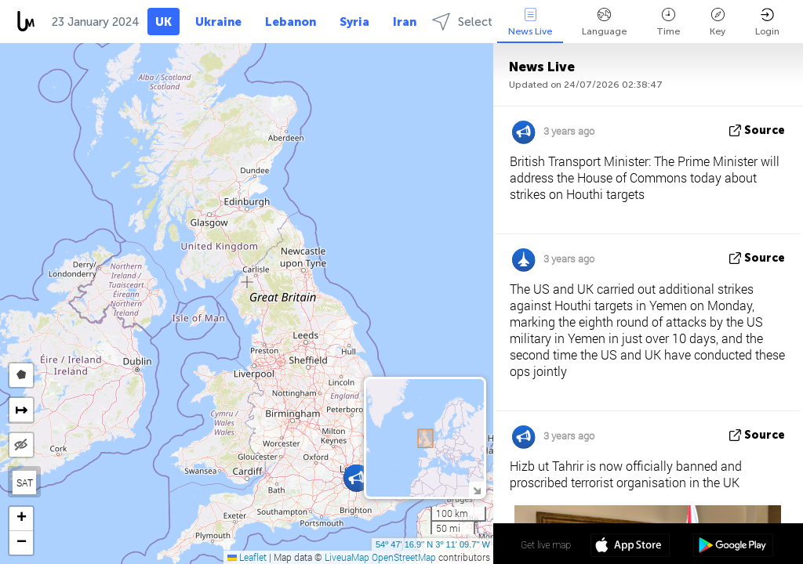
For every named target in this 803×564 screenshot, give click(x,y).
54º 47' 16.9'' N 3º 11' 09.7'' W (433, 544)
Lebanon (290, 22)
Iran (404, 22)
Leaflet (247, 557)
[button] (356, 478)
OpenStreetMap (404, 557)
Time (668, 22)
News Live (530, 22)
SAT (24, 482)
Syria (354, 22)
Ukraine (218, 22)
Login (767, 22)
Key (717, 22)
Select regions (484, 22)
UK (163, 22)
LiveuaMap (347, 557)
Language (604, 22)
